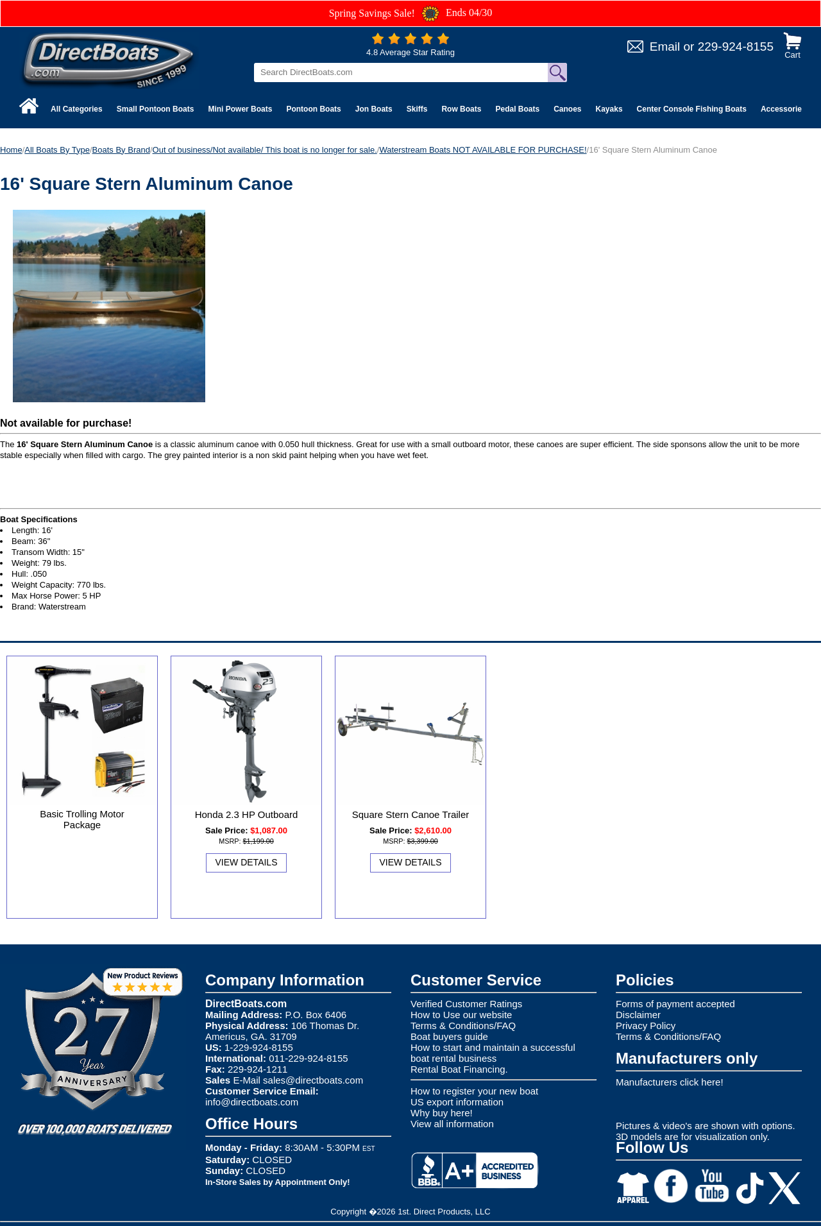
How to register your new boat (474, 1091)
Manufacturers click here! (670, 1082)
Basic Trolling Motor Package (82, 819)
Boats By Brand (121, 150)
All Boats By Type (57, 150)
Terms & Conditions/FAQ (463, 1025)
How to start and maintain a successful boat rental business (492, 1053)
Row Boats (461, 109)
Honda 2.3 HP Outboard (246, 814)
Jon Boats (374, 109)
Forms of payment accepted (675, 1003)
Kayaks (609, 109)
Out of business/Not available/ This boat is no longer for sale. (265, 150)
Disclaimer (638, 1014)
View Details (247, 862)
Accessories (783, 109)
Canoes (567, 109)
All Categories (77, 109)
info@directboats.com (251, 1101)
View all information (452, 1123)
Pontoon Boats (313, 109)
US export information (457, 1101)
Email (665, 46)
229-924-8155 (736, 46)
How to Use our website (461, 1014)
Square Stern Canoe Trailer (411, 814)
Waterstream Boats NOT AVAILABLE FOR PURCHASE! (482, 150)
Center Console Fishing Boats (692, 109)
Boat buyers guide (449, 1036)
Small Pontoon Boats (155, 109)
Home (11, 150)
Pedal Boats (517, 109)
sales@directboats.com (313, 1080)
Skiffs (417, 109)
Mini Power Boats (240, 109)
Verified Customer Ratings (466, 1003)
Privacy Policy (645, 1025)
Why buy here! (441, 1112)
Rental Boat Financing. (459, 1069)
